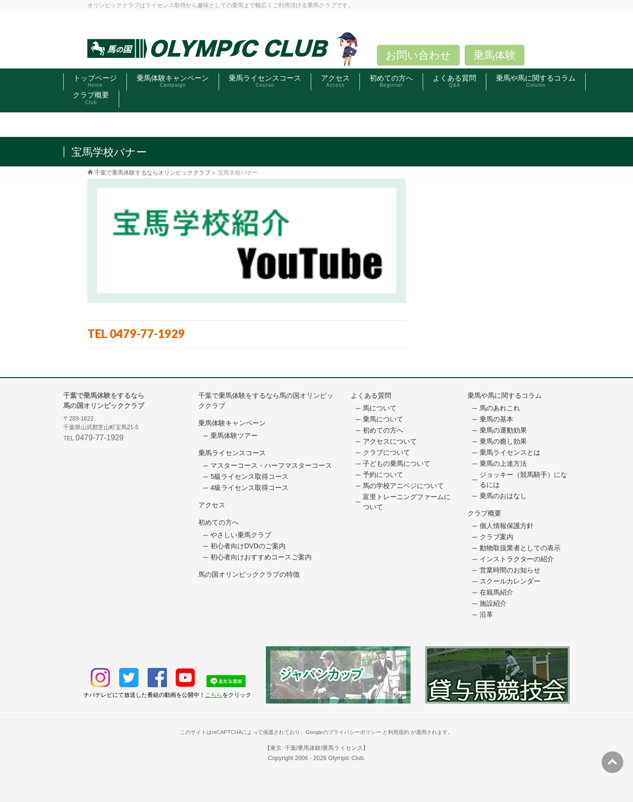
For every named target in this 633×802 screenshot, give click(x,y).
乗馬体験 (494, 55)
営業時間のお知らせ (510, 570)
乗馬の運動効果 (503, 430)
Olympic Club (345, 758)
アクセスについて (390, 441)
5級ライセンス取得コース (249, 476)
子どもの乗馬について (396, 463)
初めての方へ (218, 522)
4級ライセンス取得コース (249, 487)
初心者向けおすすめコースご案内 (261, 557)
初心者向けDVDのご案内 (248, 546)
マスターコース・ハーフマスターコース (271, 465)
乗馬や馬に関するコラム (505, 395)
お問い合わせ (418, 55)
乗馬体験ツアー (234, 435)
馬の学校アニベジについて (403, 485)
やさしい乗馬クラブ (240, 535)
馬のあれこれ (500, 408)
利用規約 (398, 732)
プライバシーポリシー (354, 732)
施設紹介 (493, 603)
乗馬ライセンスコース (232, 453)
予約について (383, 474)
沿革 (486, 614)
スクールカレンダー (510, 581)
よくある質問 (371, 395)
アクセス (211, 505)
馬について (380, 408)
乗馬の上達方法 (503, 463)
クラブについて (386, 452)
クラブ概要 (484, 513)
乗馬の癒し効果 (503, 441)
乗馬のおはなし (503, 496)
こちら (213, 695)
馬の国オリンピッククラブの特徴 (249, 574)
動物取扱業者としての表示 (520, 548)
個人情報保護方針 (507, 526)
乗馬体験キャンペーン (232, 423)
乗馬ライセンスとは (510, 452)
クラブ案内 (496, 537)
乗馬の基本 (496, 419)
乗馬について (383, 419)
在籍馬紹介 (496, 592)
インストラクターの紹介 (517, 559)
